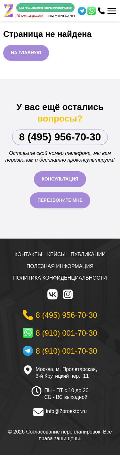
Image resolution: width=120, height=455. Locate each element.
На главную (26, 52)
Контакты (28, 254)
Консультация (60, 178)
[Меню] (112, 11)
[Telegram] (82, 11)
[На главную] (8, 10)
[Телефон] (101, 11)
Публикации (88, 254)
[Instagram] (68, 294)
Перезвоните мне (60, 200)
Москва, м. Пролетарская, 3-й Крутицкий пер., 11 (66, 373)
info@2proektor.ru (66, 411)
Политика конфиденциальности (60, 278)
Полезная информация (60, 266)
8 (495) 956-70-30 (60, 137)
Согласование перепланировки (45, 7)
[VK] (52, 294)
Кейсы (56, 254)
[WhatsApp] (91, 11)
